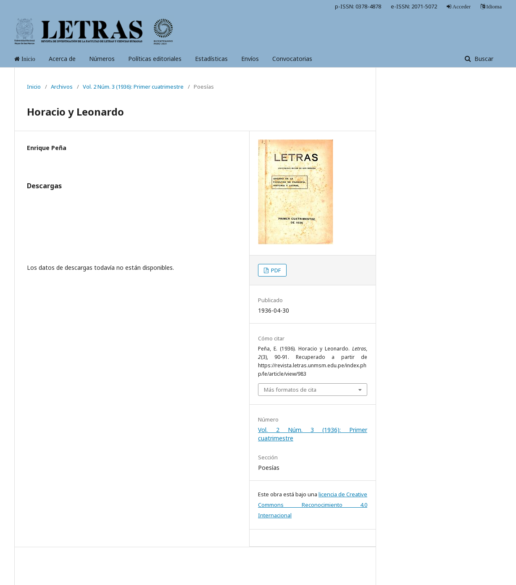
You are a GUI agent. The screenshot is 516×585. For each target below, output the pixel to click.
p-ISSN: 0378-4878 (358, 6)
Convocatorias (292, 59)
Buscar (483, 59)
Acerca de (62, 59)
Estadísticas (211, 59)
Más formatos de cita (290, 389)
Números (102, 59)
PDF (275, 270)
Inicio (34, 86)
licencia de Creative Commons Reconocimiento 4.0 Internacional (312, 504)
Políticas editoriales (155, 59)
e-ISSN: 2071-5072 (414, 6)
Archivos (62, 86)
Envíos (250, 59)
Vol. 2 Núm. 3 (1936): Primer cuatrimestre (133, 86)
